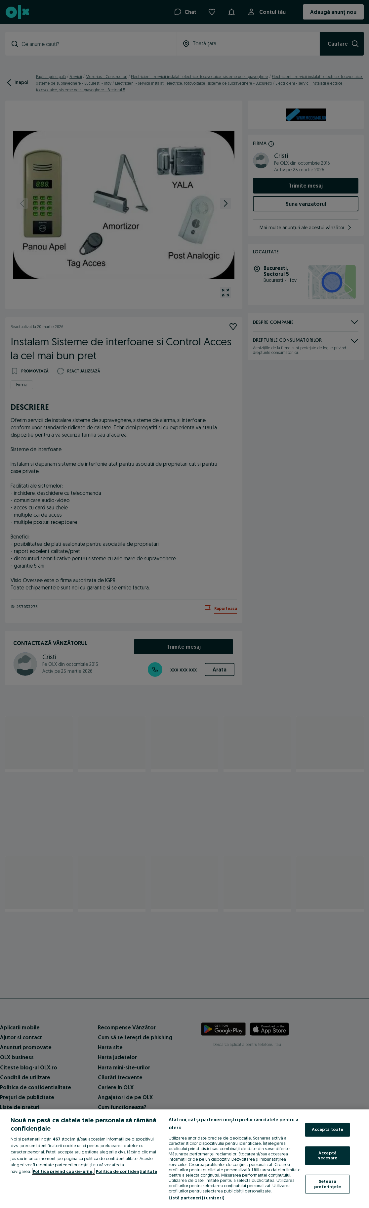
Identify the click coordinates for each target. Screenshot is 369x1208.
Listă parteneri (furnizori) (196, 1197)
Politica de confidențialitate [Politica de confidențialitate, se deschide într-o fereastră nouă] (126, 1171)
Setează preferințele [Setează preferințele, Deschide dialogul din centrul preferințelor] (327, 1184)
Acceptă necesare (327, 1155)
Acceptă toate (328, 1129)
